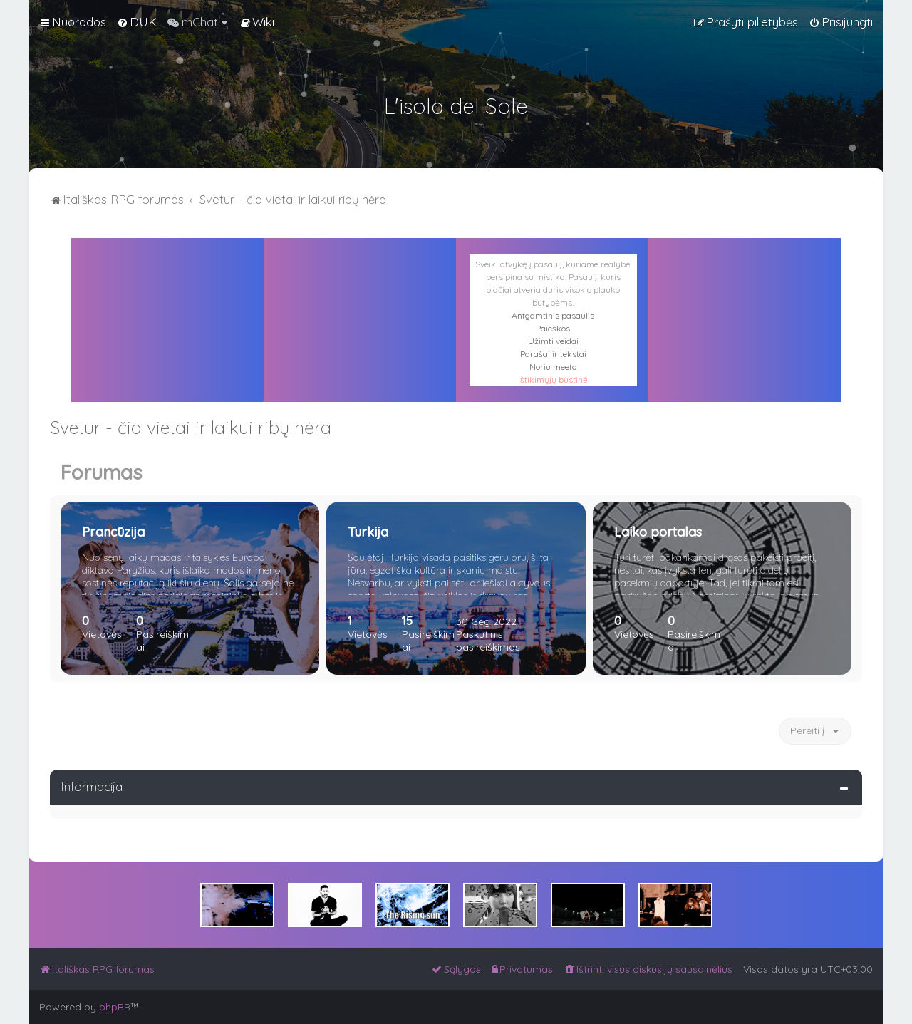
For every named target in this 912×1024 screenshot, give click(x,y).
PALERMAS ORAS (359, 302)
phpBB (114, 1006)
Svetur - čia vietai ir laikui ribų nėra (190, 427)
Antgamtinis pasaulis (553, 315)
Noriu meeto (552, 366)
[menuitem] (137, 22)
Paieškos (553, 328)
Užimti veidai (553, 341)
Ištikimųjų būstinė (553, 379)
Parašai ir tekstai (553, 353)
